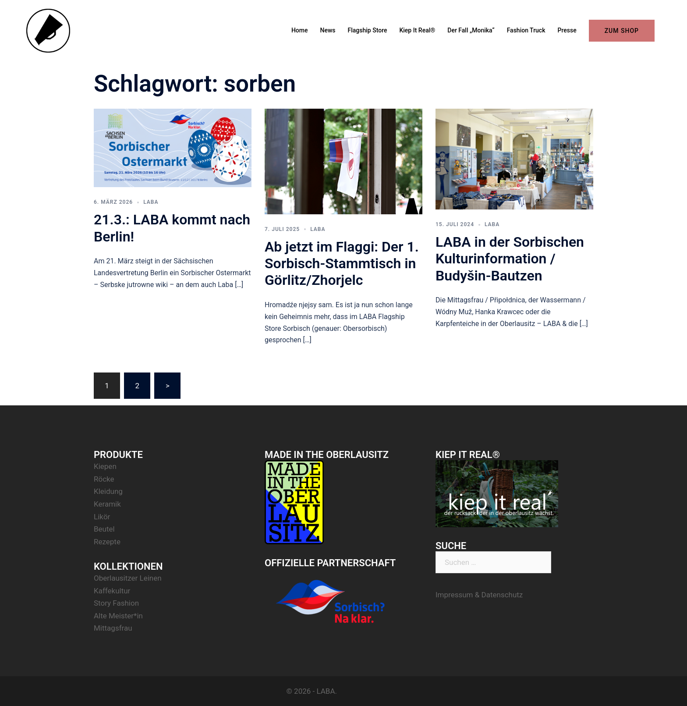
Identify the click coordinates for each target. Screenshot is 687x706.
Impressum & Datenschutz (479, 594)
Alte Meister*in (118, 615)
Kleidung (108, 491)
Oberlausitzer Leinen (128, 578)
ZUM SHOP (622, 30)
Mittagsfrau (113, 628)
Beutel (104, 529)
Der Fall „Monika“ (470, 30)
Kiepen (105, 466)
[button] (668, 12)
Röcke (104, 479)
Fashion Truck (526, 30)
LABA (150, 202)
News (328, 30)
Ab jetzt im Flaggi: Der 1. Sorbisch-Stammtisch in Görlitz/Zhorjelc (342, 263)
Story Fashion (116, 603)
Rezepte (107, 541)
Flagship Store (367, 30)
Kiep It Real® (417, 30)
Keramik (107, 504)
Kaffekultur (112, 590)
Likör (102, 516)
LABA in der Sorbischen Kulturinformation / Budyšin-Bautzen (510, 259)
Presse (566, 30)
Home (299, 30)
